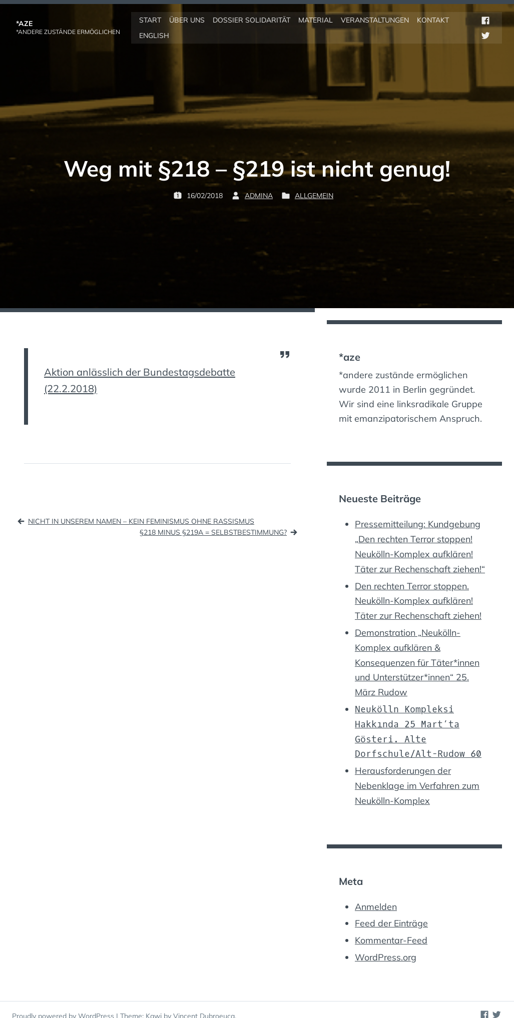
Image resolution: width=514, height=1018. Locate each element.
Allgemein (314, 194)
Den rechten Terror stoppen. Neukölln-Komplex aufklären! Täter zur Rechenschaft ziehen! (420, 597)
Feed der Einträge (392, 911)
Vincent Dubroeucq (204, 1003)
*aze (24, 23)
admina (259, 194)
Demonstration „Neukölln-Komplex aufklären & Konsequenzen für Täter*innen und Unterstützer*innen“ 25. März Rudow (419, 656)
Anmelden (376, 895)
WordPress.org (386, 944)
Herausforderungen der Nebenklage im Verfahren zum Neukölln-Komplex (418, 775)
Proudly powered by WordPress (64, 1003)
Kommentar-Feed (391, 928)
